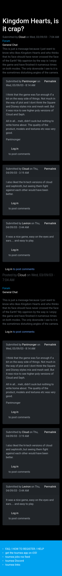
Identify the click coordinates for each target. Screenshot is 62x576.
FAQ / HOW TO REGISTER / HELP (24, 548)
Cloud (22, 37)
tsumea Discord (14, 560)
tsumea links (12, 564)
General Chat (10, 44)
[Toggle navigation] (7, 4)
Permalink (50, 81)
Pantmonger (29, 81)
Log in (14, 148)
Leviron (26, 223)
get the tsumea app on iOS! (21, 552)
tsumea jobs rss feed (17, 556)
